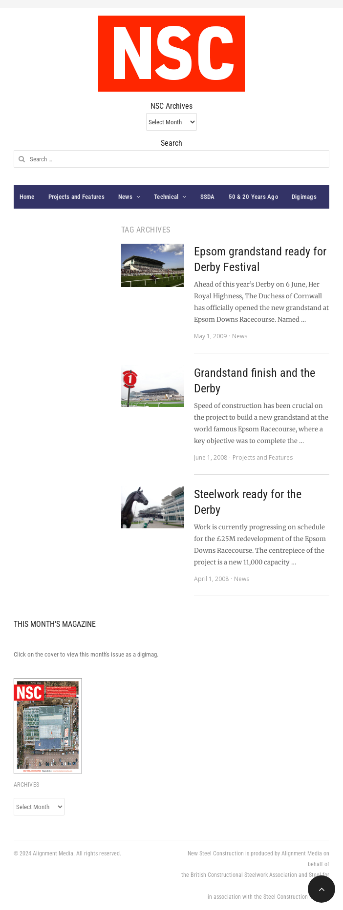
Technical (166, 196)
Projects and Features (76, 196)
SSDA (207, 196)
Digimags (304, 196)
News (125, 196)
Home (27, 196)
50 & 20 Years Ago (253, 196)
